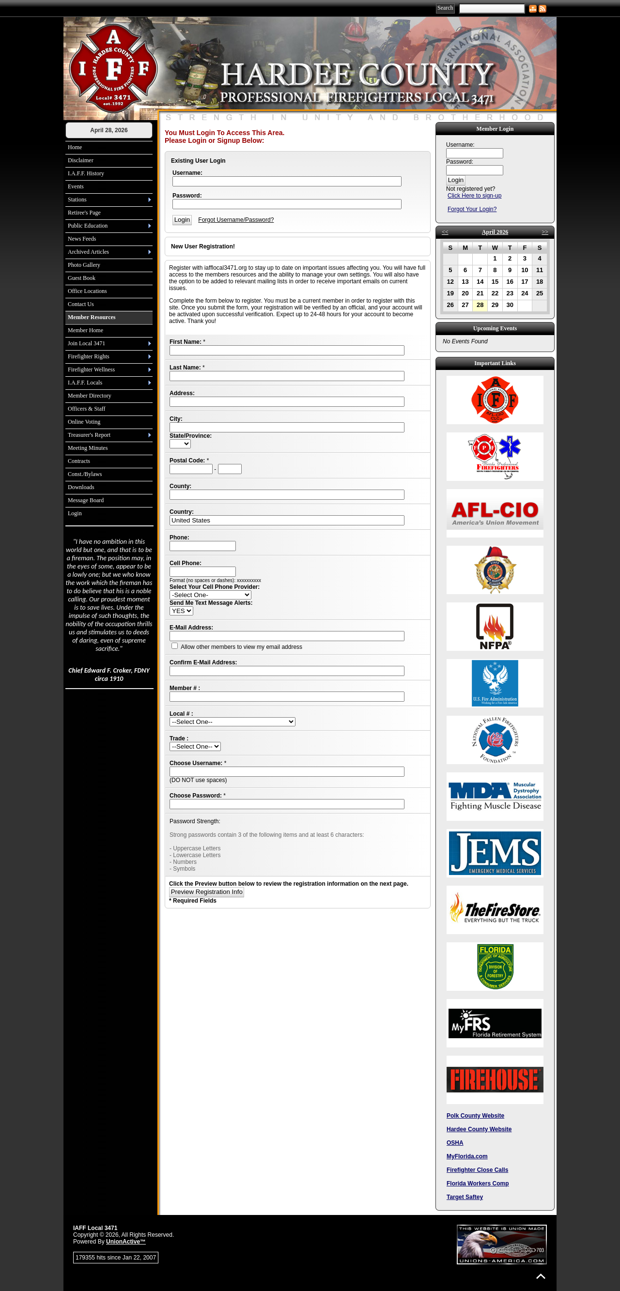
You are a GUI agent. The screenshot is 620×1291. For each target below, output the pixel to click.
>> (545, 232)
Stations (77, 199)
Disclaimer (80, 160)
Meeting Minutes (88, 448)
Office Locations (87, 291)
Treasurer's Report (89, 434)
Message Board (86, 500)
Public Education (88, 225)
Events (76, 186)
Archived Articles (88, 251)
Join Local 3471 (86, 343)
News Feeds (82, 238)
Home (75, 147)
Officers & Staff (87, 408)
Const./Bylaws (85, 474)
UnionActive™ (126, 1241)
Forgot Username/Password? (236, 219)
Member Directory (89, 395)
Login (75, 513)
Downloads (81, 487)
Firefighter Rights (88, 356)
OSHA (455, 1142)
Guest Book (81, 278)
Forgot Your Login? (472, 209)
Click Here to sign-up (474, 195)
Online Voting (84, 421)
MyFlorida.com (467, 1156)
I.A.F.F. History (86, 173)
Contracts (79, 461)
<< (445, 232)
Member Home (85, 330)
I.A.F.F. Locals (85, 382)
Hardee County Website (479, 1129)
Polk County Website (475, 1115)
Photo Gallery (84, 264)
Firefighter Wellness (91, 369)
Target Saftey (465, 1197)
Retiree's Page (84, 212)
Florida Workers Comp (478, 1183)
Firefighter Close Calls (477, 1170)
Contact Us (81, 304)
